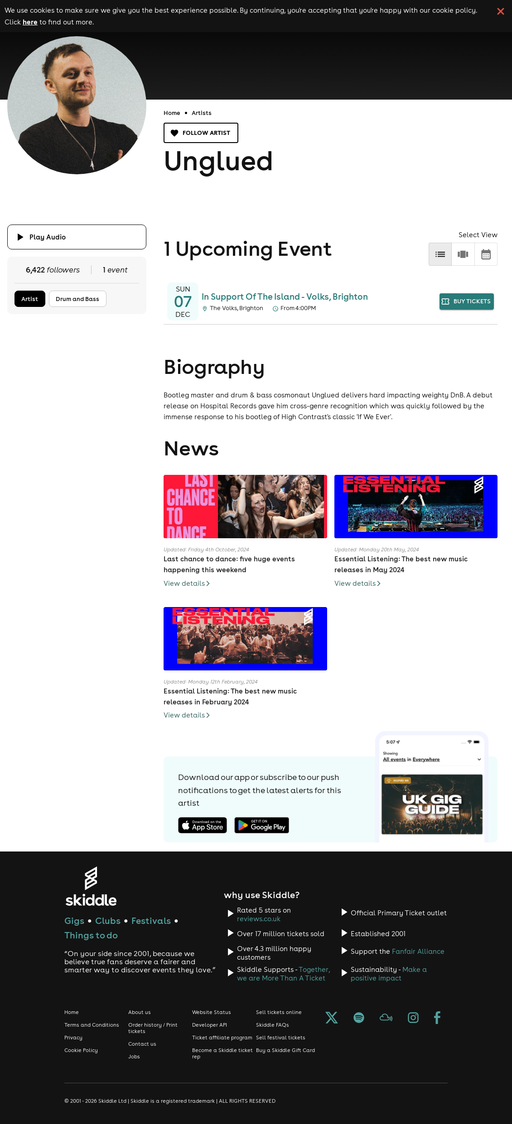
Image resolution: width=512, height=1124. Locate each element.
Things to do (91, 935)
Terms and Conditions (91, 1025)
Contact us (142, 1044)
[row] (462, 254)
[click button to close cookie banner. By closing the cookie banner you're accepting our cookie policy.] (500, 11)
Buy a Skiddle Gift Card (285, 1050)
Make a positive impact (389, 973)
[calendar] (486, 254)
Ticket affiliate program (222, 1037)
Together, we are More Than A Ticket (283, 973)
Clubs (108, 920)
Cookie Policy (81, 1050)
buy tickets (467, 301)
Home (172, 113)
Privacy (73, 1037)
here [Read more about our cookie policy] (30, 21)
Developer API (209, 1025)
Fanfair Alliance (418, 951)
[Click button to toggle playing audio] (77, 237)
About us (139, 1012)
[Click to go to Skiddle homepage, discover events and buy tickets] (90, 886)
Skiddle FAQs (272, 1025)
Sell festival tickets (280, 1037)
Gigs (74, 920)
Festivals (151, 920)
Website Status (211, 1012)
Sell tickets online (279, 1012)
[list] (440, 254)
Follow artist (200, 133)
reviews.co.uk (258, 918)
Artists (202, 113)
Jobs (134, 1056)
